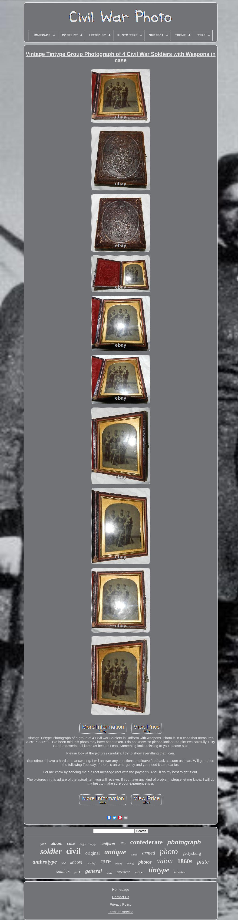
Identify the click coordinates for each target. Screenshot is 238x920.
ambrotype (45, 862)
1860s (184, 861)
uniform (108, 843)
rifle (122, 844)
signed (134, 854)
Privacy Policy (120, 904)
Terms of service (120, 912)
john (43, 844)
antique (115, 852)
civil (73, 851)
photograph (184, 842)
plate (203, 861)
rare (105, 861)
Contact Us (120, 897)
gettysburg (191, 853)
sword (119, 863)
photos (145, 862)
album (56, 843)
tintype (159, 870)
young (130, 863)
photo (169, 851)
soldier (51, 851)
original (92, 853)
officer (139, 872)
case (71, 843)
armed (148, 853)
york (77, 872)
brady (109, 873)
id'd (63, 863)
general (93, 871)
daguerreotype (88, 844)
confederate (146, 842)
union (164, 861)
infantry (179, 872)
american (123, 872)
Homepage (120, 889)
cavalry (91, 863)
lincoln (76, 862)
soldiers (62, 871)
